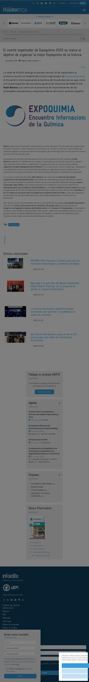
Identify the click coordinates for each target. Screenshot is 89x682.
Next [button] (85, 23)
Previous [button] (4, 23)
